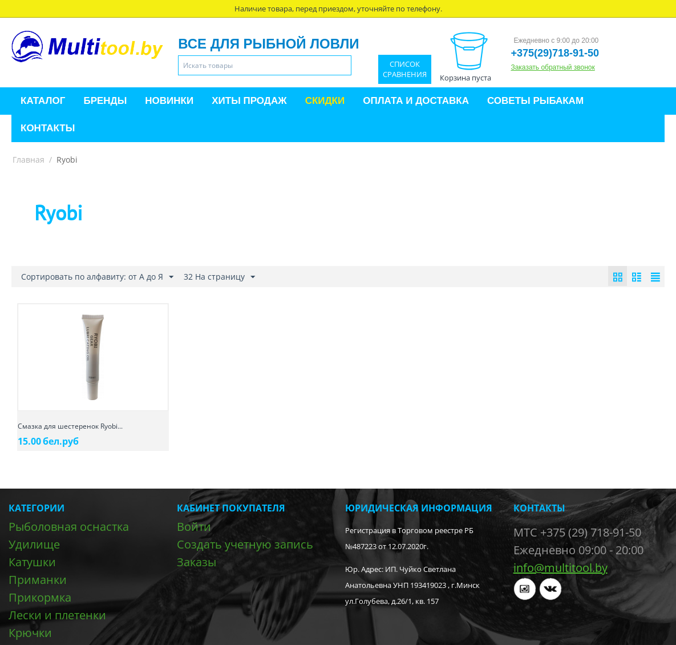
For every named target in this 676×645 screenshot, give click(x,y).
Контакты (48, 128)
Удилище (34, 544)
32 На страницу (219, 277)
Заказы (196, 562)
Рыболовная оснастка (69, 526)
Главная (28, 159)
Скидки (325, 100)
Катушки (32, 562)
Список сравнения (405, 69)
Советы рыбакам (535, 100)
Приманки (38, 579)
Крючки (30, 632)
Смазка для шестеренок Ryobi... (70, 426)
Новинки (169, 100)
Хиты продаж (249, 100)
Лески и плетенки (57, 615)
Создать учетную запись (245, 544)
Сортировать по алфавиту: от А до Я (97, 277)
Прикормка (40, 597)
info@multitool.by (560, 567)
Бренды (105, 100)
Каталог (43, 100)
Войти (194, 526)
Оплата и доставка (416, 100)
